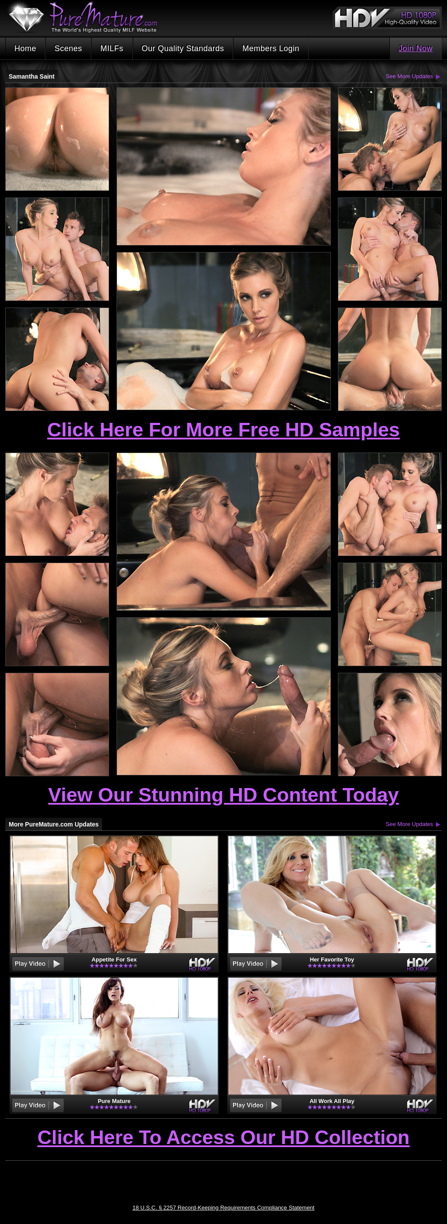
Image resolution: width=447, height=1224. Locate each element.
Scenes (68, 48)
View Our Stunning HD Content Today (223, 795)
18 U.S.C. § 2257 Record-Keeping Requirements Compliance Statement (224, 1207)
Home (25, 48)
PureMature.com (87, 17)
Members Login (270, 48)
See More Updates (409, 76)
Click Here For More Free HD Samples (223, 429)
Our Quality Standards (183, 48)
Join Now (416, 48)
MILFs (112, 48)
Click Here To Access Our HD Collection (224, 1137)
